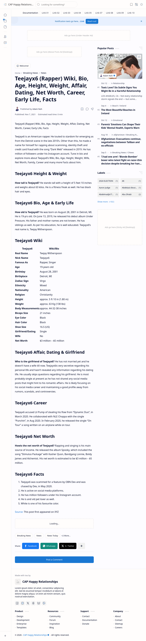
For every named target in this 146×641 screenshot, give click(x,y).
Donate (85, 623)
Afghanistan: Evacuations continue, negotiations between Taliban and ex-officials (121, 142)
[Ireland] (123, 105)
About (118, 616)
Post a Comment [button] (54, 559)
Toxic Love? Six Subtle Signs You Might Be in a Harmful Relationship (121, 89)
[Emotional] (118, 120)
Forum (52, 620)
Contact (86, 616)
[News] (39, 535)
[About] (5, 37)
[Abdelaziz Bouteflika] (131, 187)
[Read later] (82, 109)
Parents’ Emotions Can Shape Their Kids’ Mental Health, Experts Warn (120, 126)
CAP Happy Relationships (22, 4)
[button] (5, 4)
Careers (118, 627)
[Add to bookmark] (139, 57)
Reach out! (91, 21)
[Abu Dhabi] (131, 194)
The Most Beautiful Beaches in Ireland (118, 111)
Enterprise (22, 623)
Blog (51, 627)
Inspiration (54, 623)
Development (23, 620)
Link (82, 21)
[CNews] (131, 152)
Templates (22, 627)
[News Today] (52, 535)
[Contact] (5, 43)
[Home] (5, 15)
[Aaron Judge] (108, 187)
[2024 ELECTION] (108, 181)
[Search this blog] (56, 4)
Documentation (89, 620)
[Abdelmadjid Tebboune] (108, 194)
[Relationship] (119, 83)
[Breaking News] (24, 535)
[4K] (131, 181)
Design (20, 616)
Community (54, 616)
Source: (19, 511)
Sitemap (119, 623)
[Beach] (115, 105)
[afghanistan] (120, 134)
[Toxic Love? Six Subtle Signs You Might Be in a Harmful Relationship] (119, 66)
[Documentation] (30, 13)
